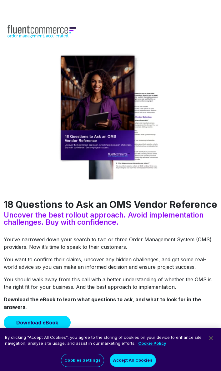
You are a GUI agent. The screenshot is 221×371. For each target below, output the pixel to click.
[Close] (211, 341)
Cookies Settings (82, 362)
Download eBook (37, 322)
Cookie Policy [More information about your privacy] (152, 345)
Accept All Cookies (132, 362)
